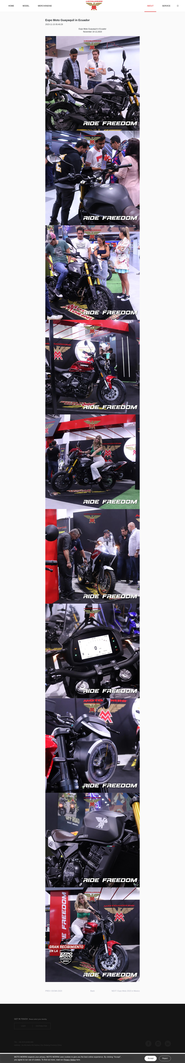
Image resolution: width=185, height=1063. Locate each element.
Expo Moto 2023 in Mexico (128, 991)
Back (92, 991)
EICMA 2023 (56, 991)
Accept (150, 1058)
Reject (165, 1058)
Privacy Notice (70, 1060)
